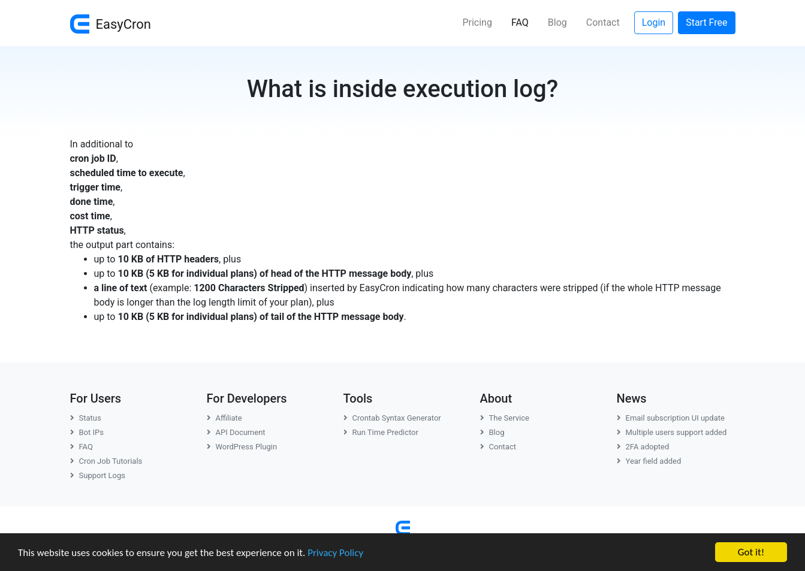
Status (85, 417)
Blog (557, 22)
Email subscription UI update (671, 417)
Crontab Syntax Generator (392, 417)
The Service (504, 417)
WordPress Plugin (242, 446)
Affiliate (224, 417)
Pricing (477, 22)
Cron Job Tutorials (106, 461)
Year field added (649, 461)
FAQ (524, 21)
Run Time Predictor (380, 432)
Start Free (706, 22)
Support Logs (98, 475)
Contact (603, 22)
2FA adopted (643, 446)
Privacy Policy (335, 552)
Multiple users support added (672, 432)
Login (653, 22)
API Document (236, 432)
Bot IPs (87, 432)
